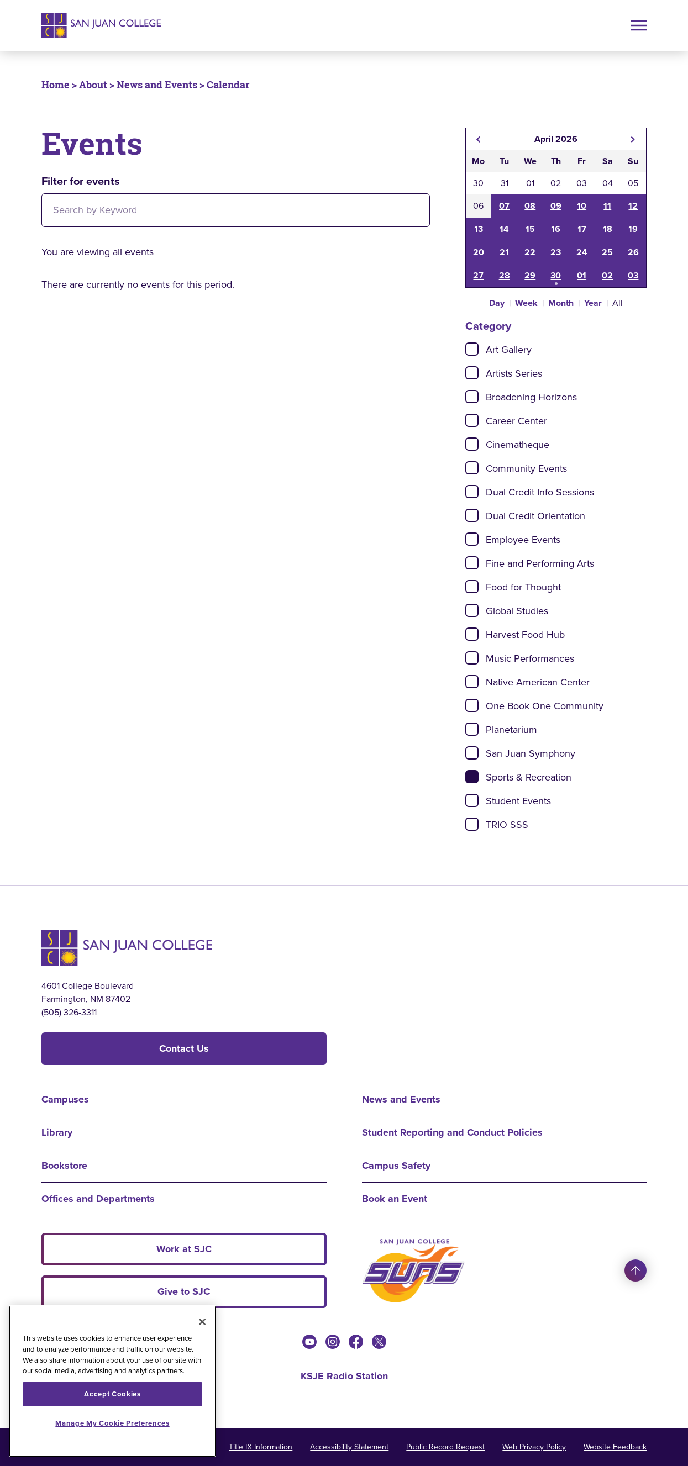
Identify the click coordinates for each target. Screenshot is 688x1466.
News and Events (157, 84)
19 (633, 229)
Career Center (516, 421)
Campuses (65, 1099)
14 (504, 229)
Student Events (518, 801)
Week (526, 303)
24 (581, 252)
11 (607, 205)
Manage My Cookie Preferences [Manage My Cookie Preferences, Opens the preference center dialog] (112, 1423)
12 (633, 205)
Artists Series (514, 373)
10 (581, 205)
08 (529, 205)
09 (555, 205)
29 (529, 275)
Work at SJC (184, 1249)
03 (633, 275)
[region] (112, 1381)
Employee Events (523, 539)
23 (555, 252)
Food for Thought (523, 587)
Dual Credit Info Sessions (540, 492)
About (93, 84)
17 (581, 229)
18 (607, 229)
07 (504, 205)
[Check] (472, 349)
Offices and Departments (98, 1198)
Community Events (526, 468)
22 (529, 252)
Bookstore (64, 1165)
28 (504, 275)
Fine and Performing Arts (540, 563)
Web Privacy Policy (534, 1447)
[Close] (202, 1322)
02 (607, 275)
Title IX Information (260, 1447)
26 (633, 252)
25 (607, 252)
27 (478, 275)
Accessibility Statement (349, 1447)
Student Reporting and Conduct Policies (452, 1132)
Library (56, 1132)
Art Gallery (509, 349)
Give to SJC (183, 1291)
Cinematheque (517, 444)
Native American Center (538, 682)
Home (55, 84)
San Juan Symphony (530, 753)
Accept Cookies (112, 1394)
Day (497, 303)
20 (478, 252)
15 (530, 229)
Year (593, 303)
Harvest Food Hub (525, 634)
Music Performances (530, 658)
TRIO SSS (507, 825)
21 (504, 252)
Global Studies (517, 611)
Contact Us (184, 1048)
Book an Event (394, 1198)
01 (581, 275)
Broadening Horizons (531, 397)
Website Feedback (615, 1447)
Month (561, 303)
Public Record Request (445, 1447)
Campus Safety (396, 1165)
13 (478, 229)
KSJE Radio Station (344, 1376)
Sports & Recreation (528, 777)
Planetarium (511, 730)
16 (555, 229)
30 (555, 275)
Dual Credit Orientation (535, 516)
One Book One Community (544, 706)
